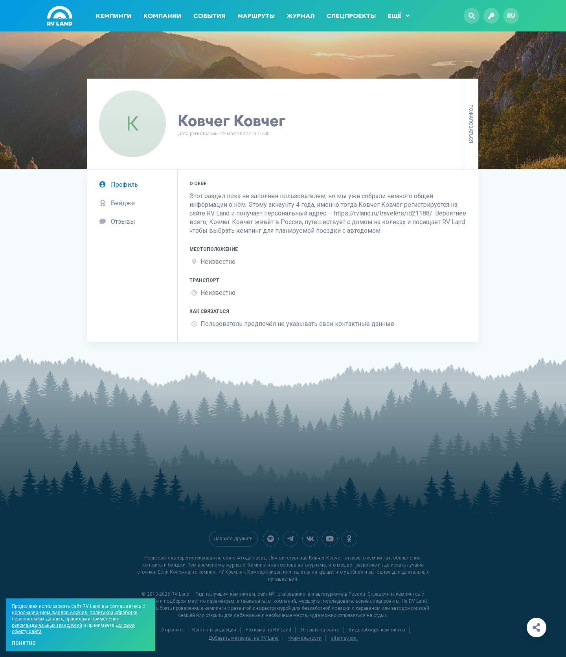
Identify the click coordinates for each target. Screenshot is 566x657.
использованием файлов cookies (49, 612)
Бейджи (117, 203)
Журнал (301, 16)
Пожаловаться (471, 124)
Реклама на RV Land (268, 630)
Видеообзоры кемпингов (377, 630)
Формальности (305, 638)
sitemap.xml (344, 638)
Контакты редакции (214, 630)
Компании (162, 16)
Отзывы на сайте (320, 630)
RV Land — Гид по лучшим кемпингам (213, 594)
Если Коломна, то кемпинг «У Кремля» (201, 572)
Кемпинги (114, 16)
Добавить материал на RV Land (243, 638)
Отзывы (117, 221)
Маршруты (256, 16)
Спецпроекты (351, 16)
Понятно (24, 643)
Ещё (399, 16)
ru (511, 15)
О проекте (171, 630)
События (209, 16)
